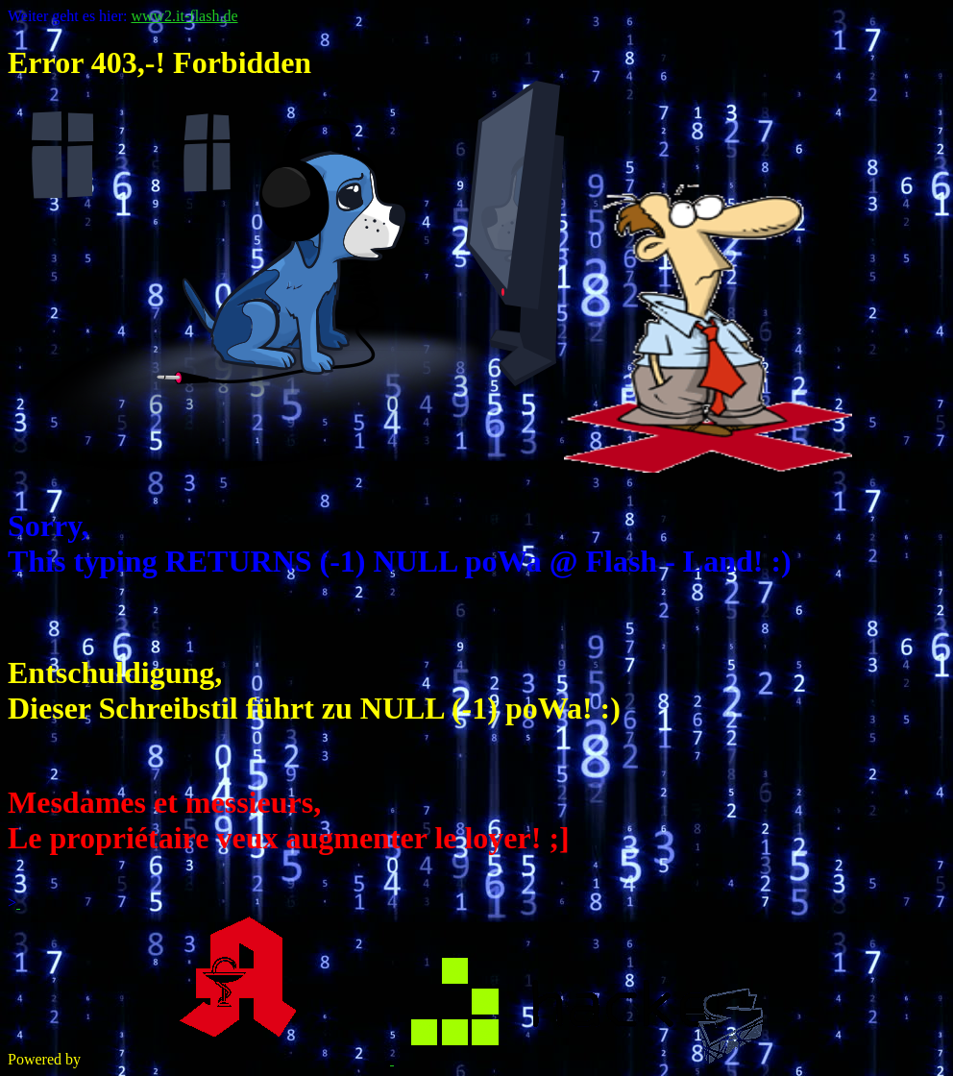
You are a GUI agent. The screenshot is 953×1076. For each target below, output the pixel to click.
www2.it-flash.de (184, 16)
